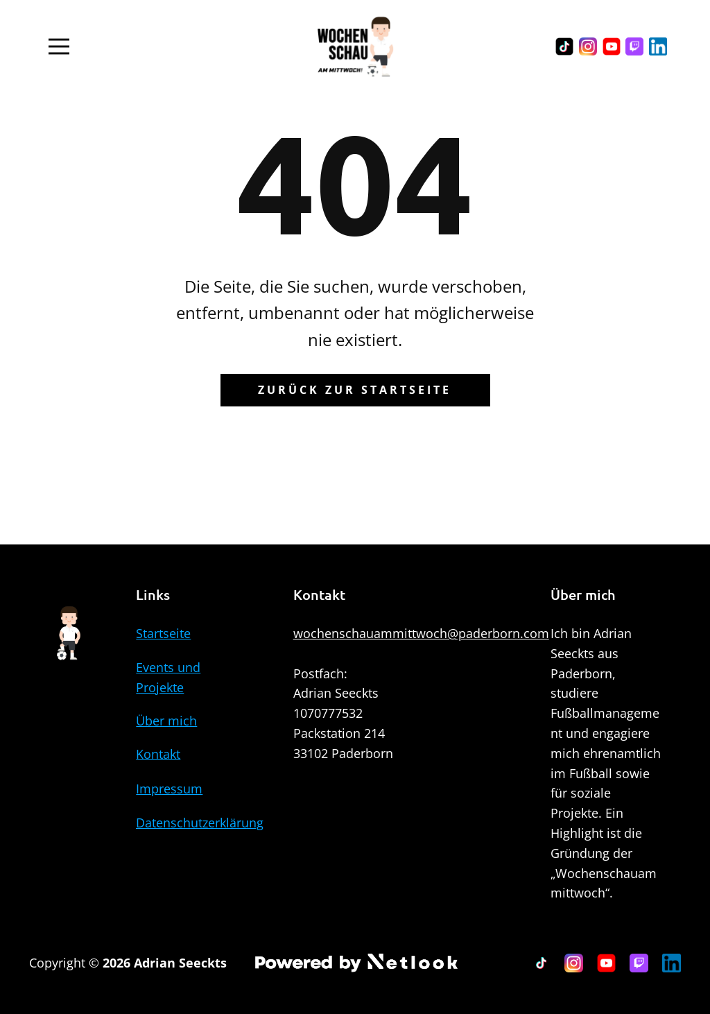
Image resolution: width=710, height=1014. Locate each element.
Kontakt (158, 754)
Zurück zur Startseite (354, 389)
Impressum (169, 788)
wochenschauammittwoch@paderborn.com (421, 633)
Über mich (166, 720)
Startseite (163, 633)
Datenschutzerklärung (199, 822)
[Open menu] (59, 46)
